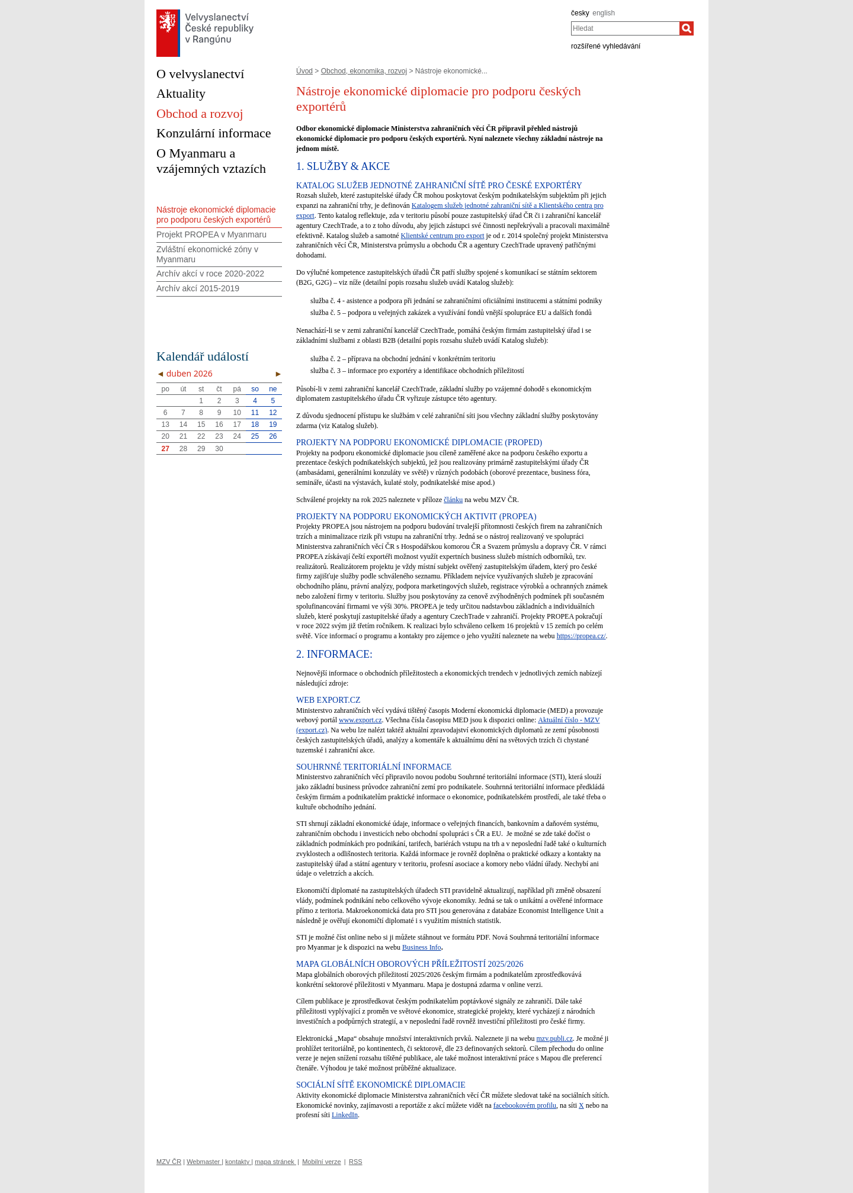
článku (453, 500)
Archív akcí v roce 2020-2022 (210, 273)
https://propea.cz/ (581, 636)
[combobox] (625, 28)
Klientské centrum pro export (443, 235)
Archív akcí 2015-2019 (197, 288)
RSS (356, 1161)
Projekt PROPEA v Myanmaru (211, 234)
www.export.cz (360, 720)
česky (580, 13)
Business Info (421, 947)
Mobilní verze (321, 1161)
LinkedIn (345, 1115)
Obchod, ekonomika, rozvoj (364, 71)
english (603, 13)
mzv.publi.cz (555, 1038)
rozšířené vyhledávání (605, 46)
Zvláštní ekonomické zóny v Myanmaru (207, 254)
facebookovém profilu (524, 1105)
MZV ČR (168, 1161)
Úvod (304, 71)
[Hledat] (686, 28)
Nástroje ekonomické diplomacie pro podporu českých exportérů (216, 214)
